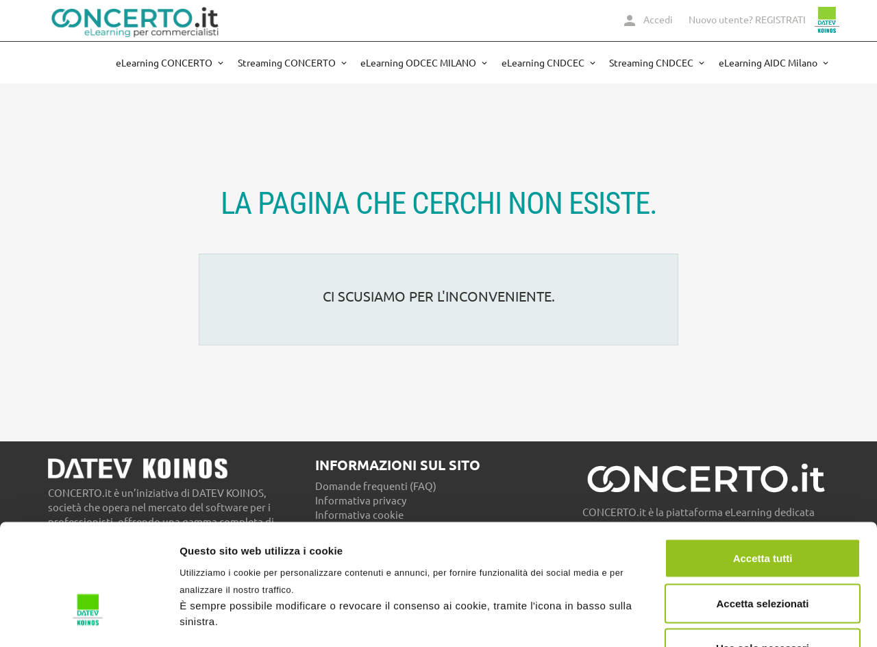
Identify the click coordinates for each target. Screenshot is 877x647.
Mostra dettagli (721, 620)
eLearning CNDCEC (544, 63)
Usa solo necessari (762, 557)
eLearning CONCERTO (165, 63)
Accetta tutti (763, 467)
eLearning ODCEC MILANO (419, 63)
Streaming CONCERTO (288, 63)
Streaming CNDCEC (652, 63)
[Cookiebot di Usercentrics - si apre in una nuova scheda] (89, 620)
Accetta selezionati (762, 512)
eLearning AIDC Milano (769, 63)
